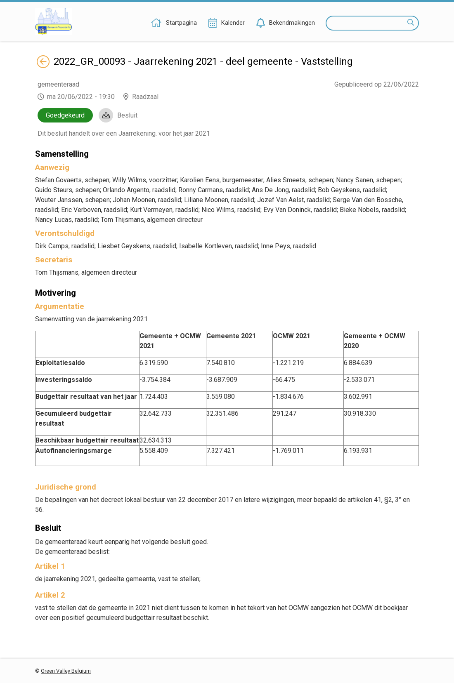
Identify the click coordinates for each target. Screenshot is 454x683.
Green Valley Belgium (66, 671)
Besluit (127, 115)
